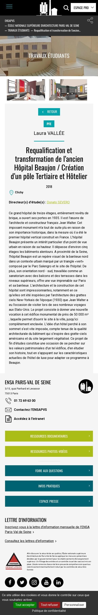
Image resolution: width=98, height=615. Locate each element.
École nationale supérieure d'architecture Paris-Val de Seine (43, 25)
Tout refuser (49, 605)
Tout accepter (25, 605)
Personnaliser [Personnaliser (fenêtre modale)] (74, 605)
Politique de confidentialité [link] (49, 610)
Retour (49, 111)
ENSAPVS (10, 20)
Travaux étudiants (19, 30)
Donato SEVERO (58, 202)
